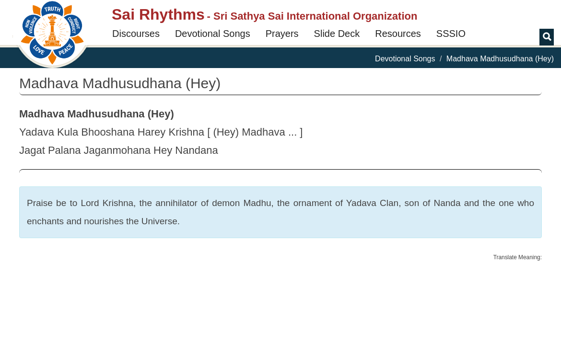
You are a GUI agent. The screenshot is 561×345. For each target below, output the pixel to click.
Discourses (136, 33)
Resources (398, 33)
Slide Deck (337, 33)
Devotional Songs (212, 33)
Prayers (282, 33)
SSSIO (451, 33)
